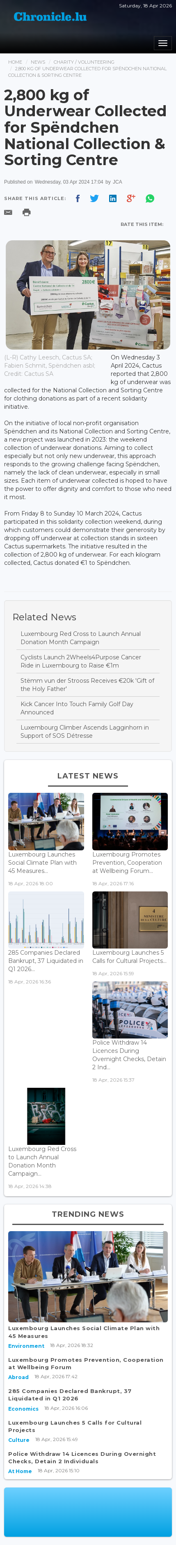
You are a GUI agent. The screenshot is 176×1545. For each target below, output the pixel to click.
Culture (19, 1440)
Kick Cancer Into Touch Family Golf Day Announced (77, 708)
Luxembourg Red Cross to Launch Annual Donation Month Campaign (81, 638)
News (38, 62)
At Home (20, 1471)
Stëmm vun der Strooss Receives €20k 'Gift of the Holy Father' (87, 685)
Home (15, 62)
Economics (23, 1409)
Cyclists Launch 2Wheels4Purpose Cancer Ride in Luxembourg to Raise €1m (81, 661)
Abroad (18, 1377)
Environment (26, 1346)
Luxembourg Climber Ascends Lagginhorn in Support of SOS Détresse (85, 731)
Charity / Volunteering (84, 62)
